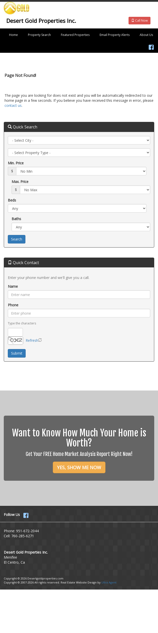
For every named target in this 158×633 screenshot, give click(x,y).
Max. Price (20, 181)
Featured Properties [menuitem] (75, 35)
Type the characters (22, 323)
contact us (13, 105)
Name (13, 286)
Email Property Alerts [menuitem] (115, 35)
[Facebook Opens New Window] (151, 46)
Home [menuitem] (13, 35)
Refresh (32, 340)
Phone (13, 305)
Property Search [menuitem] (39, 35)
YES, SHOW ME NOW (79, 467)
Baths (16, 218)
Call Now (139, 20)
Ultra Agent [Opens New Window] (108, 582)
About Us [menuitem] (146, 35)
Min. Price (16, 163)
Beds (12, 200)
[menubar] (79, 35)
